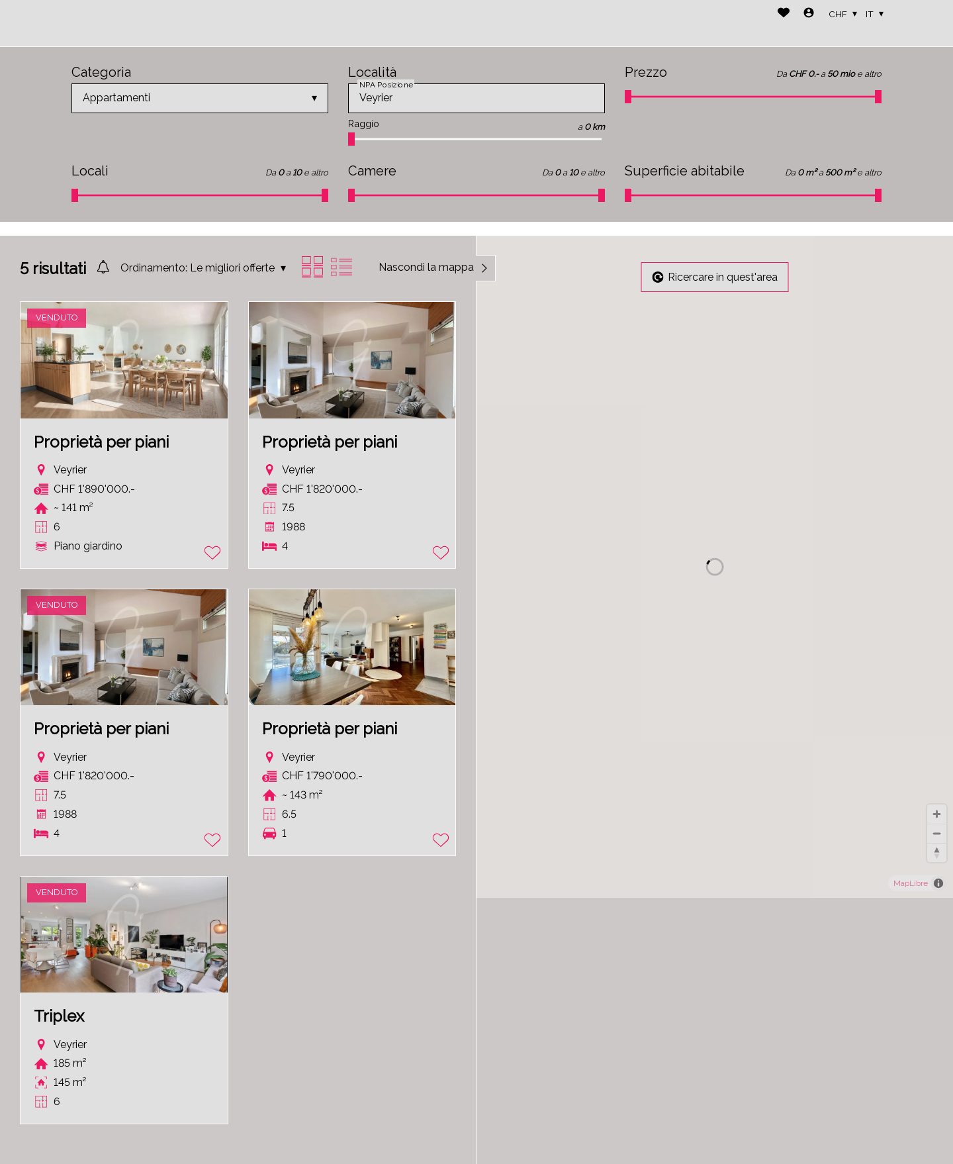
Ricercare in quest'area (715, 277)
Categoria (101, 72)
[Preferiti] (784, 14)
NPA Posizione (385, 84)
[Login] (809, 14)
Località (372, 72)
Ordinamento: (153, 268)
